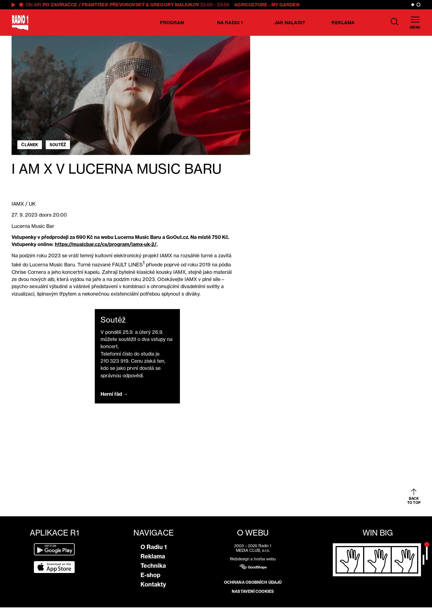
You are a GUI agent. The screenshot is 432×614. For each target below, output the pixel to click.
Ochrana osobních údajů (253, 582)
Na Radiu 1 (230, 22)
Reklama (343, 22)
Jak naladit (289, 22)
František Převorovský (113, 4)
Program (172, 22)
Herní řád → (114, 394)
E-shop (150, 575)
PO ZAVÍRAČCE (60, 4)
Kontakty (153, 584)
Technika (153, 565)
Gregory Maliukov (174, 4)
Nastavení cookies (253, 591)
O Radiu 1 (154, 547)
